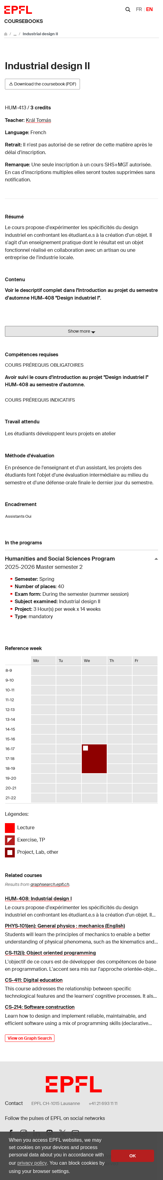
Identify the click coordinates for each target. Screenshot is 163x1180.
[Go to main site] (6, 33)
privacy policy (32, 1163)
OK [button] (132, 1155)
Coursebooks (23, 21)
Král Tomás (38, 120)
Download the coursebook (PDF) (42, 84)
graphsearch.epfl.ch (49, 884)
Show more (81, 331)
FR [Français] (139, 9)
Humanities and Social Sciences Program (79, 563)
